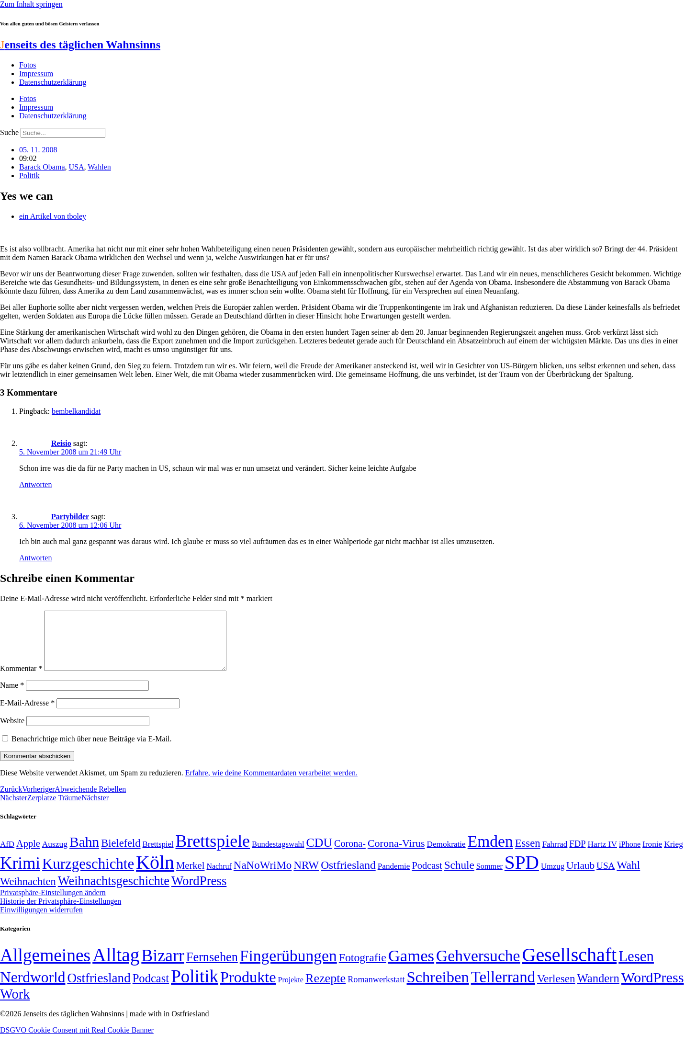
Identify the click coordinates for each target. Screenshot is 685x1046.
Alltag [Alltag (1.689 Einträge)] (115, 966)
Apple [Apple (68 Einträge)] (28, 855)
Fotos (27, 65)
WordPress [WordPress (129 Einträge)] (198, 892)
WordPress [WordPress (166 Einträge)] (652, 989)
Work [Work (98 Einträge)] (15, 1005)
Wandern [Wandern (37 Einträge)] (598, 989)
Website (12, 732)
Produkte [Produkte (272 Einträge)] (248, 988)
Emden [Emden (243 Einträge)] (490, 853)
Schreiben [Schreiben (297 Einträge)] (438, 988)
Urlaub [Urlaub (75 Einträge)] (580, 877)
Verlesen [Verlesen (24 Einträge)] (556, 990)
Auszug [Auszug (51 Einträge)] (54, 855)
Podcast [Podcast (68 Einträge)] (427, 877)
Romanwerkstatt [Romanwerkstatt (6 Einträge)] (376, 991)
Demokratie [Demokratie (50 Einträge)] (446, 855)
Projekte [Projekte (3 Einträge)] (290, 991)
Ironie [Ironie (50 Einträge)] (652, 855)
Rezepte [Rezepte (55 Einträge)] (325, 990)
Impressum (36, 73)
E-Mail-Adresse (27, 714)
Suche (9, 132)
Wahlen (99, 167)
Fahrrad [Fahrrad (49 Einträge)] (555, 855)
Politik (29, 175)
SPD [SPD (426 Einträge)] (522, 874)
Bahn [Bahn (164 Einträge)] (84, 853)
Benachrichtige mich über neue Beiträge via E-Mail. (91, 750)
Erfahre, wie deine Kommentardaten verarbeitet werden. (271, 784)
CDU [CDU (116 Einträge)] (319, 854)
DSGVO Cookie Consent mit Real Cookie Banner (77, 1041)
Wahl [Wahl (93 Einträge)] (628, 876)
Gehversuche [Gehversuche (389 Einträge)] (478, 967)
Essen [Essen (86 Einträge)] (527, 855)
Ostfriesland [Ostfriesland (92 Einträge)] (348, 876)
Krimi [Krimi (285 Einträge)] (20, 874)
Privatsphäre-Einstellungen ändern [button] (53, 904)
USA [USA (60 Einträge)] (605, 877)
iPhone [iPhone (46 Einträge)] (629, 856)
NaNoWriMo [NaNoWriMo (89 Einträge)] (263, 877)
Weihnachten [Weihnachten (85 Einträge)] (28, 893)
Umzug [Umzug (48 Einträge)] (552, 877)
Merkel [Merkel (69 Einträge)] (190, 877)
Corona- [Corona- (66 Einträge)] (350, 855)
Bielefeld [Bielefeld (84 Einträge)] (120, 855)
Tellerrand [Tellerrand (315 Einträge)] (503, 988)
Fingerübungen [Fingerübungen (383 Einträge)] (288, 967)
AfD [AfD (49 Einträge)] (7, 855)
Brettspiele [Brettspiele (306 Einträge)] (213, 852)
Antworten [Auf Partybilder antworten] (35, 558)
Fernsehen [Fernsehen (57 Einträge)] (212, 969)
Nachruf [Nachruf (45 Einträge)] (218, 878)
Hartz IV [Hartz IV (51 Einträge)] (602, 855)
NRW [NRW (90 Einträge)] (306, 876)
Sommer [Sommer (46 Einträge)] (489, 878)
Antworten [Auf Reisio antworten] (35, 484)
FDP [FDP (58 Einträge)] (577, 855)
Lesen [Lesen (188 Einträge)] (636, 967)
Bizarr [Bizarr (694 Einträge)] (162, 967)
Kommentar (21, 680)
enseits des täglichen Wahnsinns (80, 44)
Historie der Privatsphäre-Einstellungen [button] (60, 913)
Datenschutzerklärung (52, 82)
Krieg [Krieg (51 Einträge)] (673, 855)
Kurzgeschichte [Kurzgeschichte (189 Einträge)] (88, 875)
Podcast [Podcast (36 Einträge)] (151, 989)
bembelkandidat (76, 411)
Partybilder (70, 516)
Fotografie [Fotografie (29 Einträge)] (362, 969)
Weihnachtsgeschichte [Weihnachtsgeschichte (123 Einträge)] (113, 892)
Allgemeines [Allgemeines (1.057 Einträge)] (45, 967)
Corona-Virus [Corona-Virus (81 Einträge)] (396, 855)
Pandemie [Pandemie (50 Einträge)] (394, 877)
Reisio (61, 443)
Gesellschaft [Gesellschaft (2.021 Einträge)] (569, 966)
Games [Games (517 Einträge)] (411, 967)
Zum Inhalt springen (31, 4)
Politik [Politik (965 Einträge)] (194, 988)
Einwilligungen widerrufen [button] (41, 921)
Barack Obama (42, 167)
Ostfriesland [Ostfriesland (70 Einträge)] (98, 989)
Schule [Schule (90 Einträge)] (459, 876)
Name (12, 697)
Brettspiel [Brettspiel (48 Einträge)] (158, 855)
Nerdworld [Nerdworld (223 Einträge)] (32, 988)
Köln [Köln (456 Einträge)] (155, 874)
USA (76, 167)
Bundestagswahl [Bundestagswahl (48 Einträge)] (278, 855)
